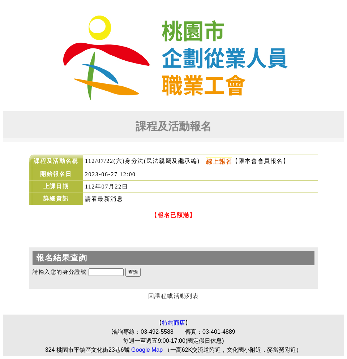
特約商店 (173, 323)
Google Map (147, 350)
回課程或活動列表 (173, 296)
